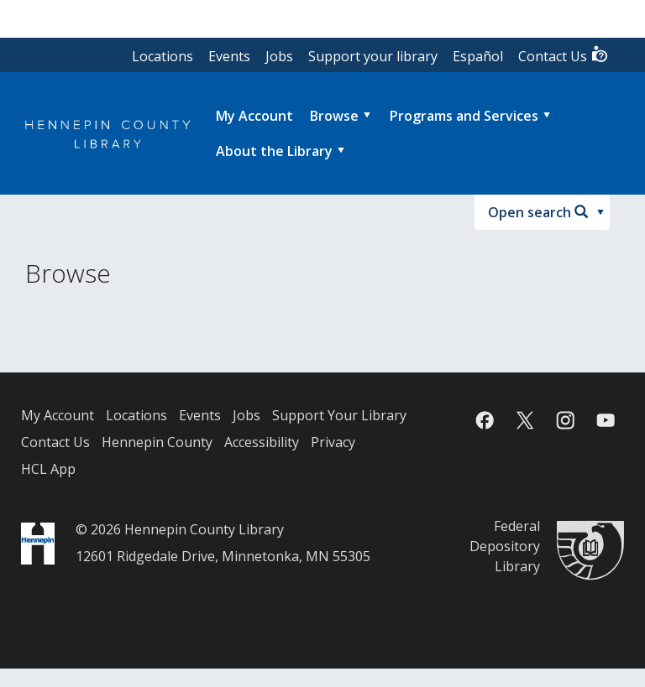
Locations (162, 56)
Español (478, 56)
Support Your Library (339, 415)
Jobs (279, 56)
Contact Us (563, 54)
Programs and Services (464, 116)
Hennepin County (157, 442)
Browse (334, 116)
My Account (57, 415)
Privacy (333, 442)
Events (229, 56)
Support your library (373, 56)
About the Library (274, 151)
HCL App (48, 469)
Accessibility (261, 442)
